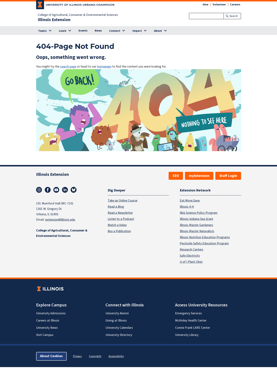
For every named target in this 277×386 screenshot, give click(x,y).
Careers (235, 4)
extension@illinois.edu (60, 219)
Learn (62, 31)
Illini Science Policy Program (199, 213)
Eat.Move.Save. (190, 200)
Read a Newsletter (120, 213)
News (98, 31)
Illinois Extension (54, 20)
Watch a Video (117, 225)
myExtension (199, 175)
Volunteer (219, 4)
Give (205, 4)
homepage (104, 66)
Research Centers (191, 249)
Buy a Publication (119, 231)
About (158, 31)
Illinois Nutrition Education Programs (205, 237)
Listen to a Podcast (121, 219)
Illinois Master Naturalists (197, 231)
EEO (176, 175)
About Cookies (51, 356)
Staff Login (228, 175)
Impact (137, 31)
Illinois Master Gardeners (196, 225)
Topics (42, 31)
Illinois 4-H (187, 206)
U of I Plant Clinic (191, 262)
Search (234, 16)
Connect (114, 31)
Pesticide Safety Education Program (204, 243)
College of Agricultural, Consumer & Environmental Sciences (78, 15)
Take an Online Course (122, 200)
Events (83, 31)
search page (68, 66)
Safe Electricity (190, 255)
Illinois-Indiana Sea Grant (196, 219)
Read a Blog (116, 206)
